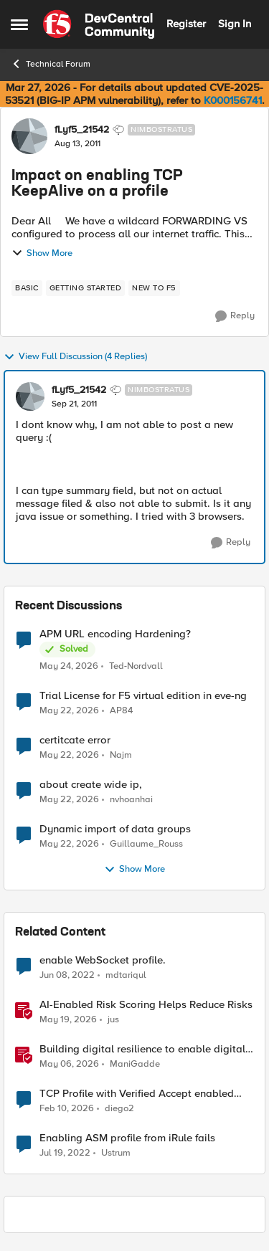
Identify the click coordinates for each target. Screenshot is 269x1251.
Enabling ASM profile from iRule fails (127, 1138)
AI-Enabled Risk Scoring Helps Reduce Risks (146, 1005)
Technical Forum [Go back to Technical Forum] (50, 64)
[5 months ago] (66, 1109)
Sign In (234, 23)
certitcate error (74, 740)
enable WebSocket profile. (102, 960)
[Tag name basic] (26, 288)
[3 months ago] (69, 1064)
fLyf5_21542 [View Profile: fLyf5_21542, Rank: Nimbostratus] (82, 129)
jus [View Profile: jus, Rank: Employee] (113, 1019)
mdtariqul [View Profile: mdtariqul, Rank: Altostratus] (125, 975)
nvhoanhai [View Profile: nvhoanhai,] (131, 799)
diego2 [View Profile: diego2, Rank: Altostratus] (119, 1108)
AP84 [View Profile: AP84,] (121, 710)
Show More (41, 253)
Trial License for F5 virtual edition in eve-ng (143, 696)
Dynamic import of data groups (115, 829)
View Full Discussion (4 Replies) (75, 357)
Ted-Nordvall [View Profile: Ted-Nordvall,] (136, 665)
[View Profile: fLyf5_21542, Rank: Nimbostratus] (29, 136)
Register (186, 23)
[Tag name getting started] (86, 288)
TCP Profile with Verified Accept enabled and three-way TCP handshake (136, 1094)
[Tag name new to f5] (154, 288)
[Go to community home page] (99, 24)
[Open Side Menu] (19, 24)
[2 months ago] (68, 666)
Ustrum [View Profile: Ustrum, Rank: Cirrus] (116, 1153)
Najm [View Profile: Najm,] (121, 755)
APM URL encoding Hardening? (115, 634)
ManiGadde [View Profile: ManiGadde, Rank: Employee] (135, 1064)
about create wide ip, (90, 785)
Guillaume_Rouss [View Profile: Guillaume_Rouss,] (146, 844)
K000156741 (233, 100)
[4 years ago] (67, 975)
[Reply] (235, 316)
